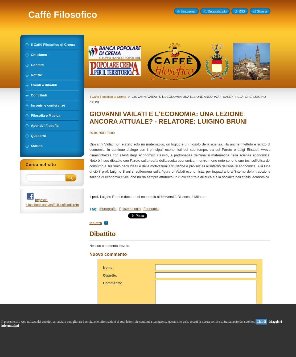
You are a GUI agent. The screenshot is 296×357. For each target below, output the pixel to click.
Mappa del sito (217, 11)
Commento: (112, 283)
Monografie (107, 209)
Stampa (262, 11)
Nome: (108, 268)
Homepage (188, 11)
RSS (242, 11)
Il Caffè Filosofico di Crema (107, 96)
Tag (92, 209)
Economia (151, 209)
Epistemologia (130, 209)
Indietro (95, 223)
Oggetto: (110, 275)
